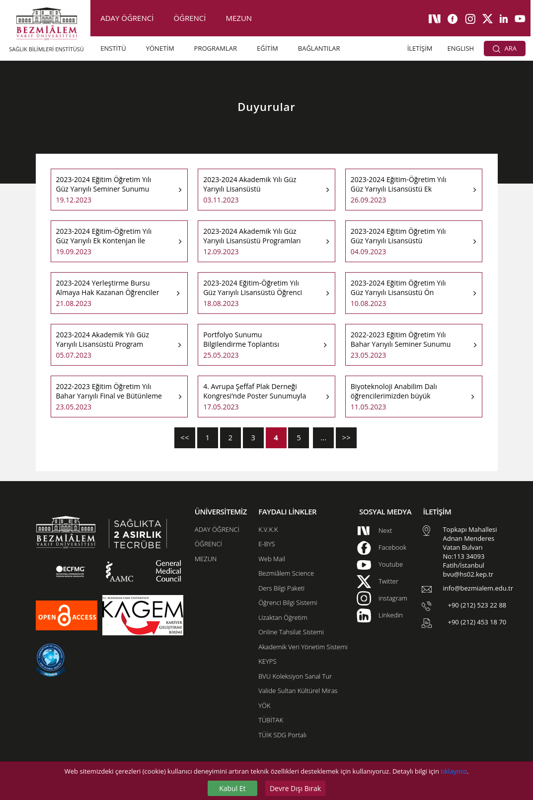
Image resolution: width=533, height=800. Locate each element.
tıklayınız (453, 771)
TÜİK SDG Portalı (282, 734)
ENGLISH (461, 48)
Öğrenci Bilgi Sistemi (287, 602)
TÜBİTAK (270, 719)
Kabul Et (232, 788)
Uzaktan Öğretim (282, 617)
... (323, 437)
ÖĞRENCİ (189, 18)
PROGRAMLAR (215, 48)
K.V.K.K (268, 529)
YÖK (264, 705)
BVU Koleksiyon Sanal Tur (295, 676)
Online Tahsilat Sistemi (291, 631)
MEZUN (239, 18)
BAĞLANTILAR (319, 48)
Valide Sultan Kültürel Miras (297, 690)
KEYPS (267, 661)
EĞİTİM (267, 48)
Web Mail (271, 558)
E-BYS (266, 543)
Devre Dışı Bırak (295, 788)
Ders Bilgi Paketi (281, 588)
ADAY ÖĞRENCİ (126, 18)
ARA (505, 48)
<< (184, 437)
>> (346, 437)
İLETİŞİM (420, 48)
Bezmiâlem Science (286, 573)
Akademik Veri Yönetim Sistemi (302, 646)
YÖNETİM (160, 48)
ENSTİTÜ (113, 48)
